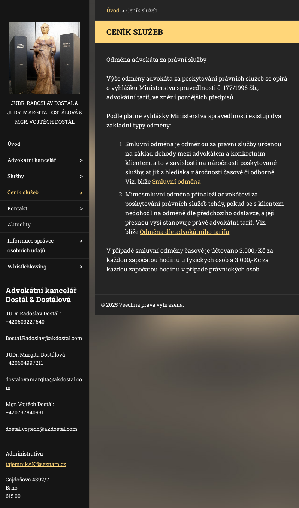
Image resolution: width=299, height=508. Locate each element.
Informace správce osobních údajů (30, 245)
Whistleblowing (26, 266)
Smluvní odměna (176, 181)
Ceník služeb (23, 192)
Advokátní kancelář (31, 159)
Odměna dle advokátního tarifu (184, 231)
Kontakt (17, 208)
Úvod (13, 143)
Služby (15, 176)
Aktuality (19, 224)
